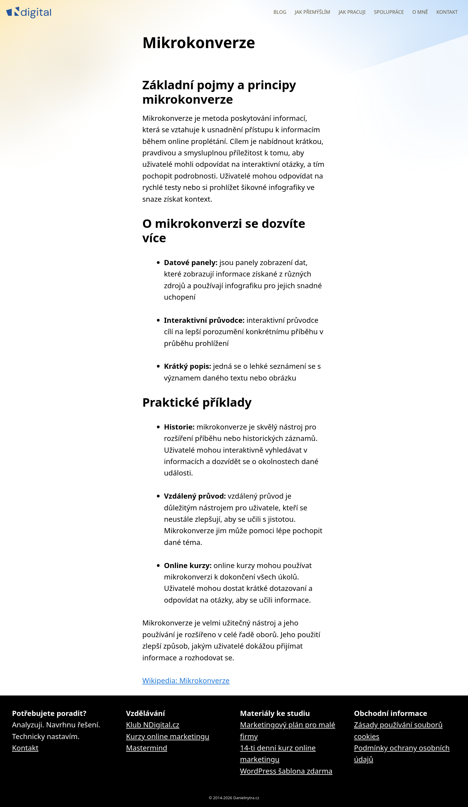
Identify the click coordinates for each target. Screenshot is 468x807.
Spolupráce (389, 12)
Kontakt (447, 12)
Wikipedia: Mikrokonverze (186, 680)
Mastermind (146, 748)
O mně (420, 12)
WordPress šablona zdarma (286, 771)
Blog (280, 12)
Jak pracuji (352, 12)
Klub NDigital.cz (152, 724)
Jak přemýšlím (312, 12)
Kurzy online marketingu (167, 736)
